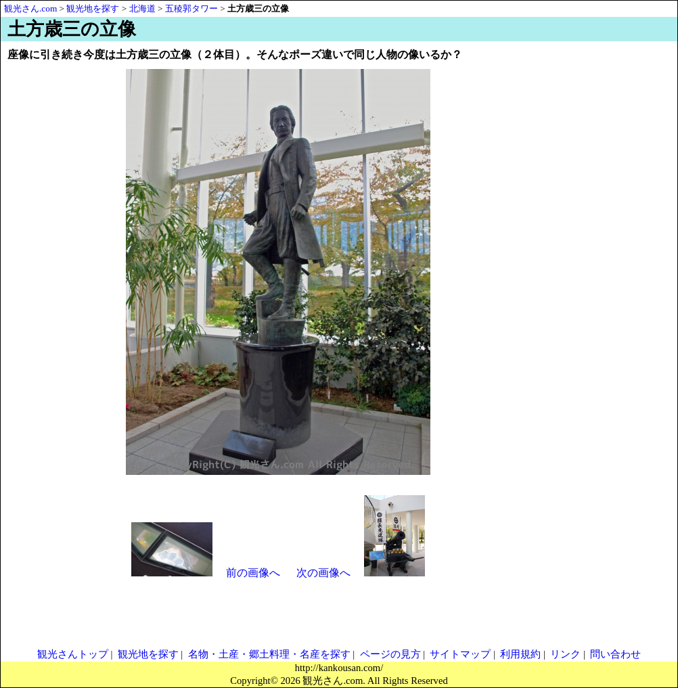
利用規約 (520, 654)
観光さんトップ (72, 654)
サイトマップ (460, 654)
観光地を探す (148, 654)
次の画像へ (323, 572)
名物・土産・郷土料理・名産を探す (269, 654)
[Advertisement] (610, 265)
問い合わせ (615, 654)
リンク (565, 654)
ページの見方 (390, 654)
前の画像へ (253, 572)
